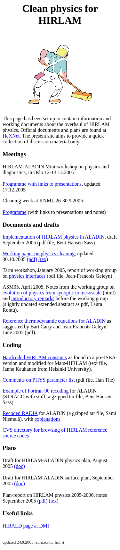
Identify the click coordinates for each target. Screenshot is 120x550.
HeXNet (11, 136)
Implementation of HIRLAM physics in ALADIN (54, 237)
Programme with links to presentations (42, 184)
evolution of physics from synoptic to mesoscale (52, 292)
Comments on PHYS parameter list (39, 380)
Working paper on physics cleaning (39, 253)
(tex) (43, 259)
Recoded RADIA (20, 413)
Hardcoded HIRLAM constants (35, 357)
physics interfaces (27, 276)
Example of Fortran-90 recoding (36, 390)
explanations (47, 419)
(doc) (19, 466)
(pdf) (32, 259)
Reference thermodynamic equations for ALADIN (54, 321)
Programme (15, 212)
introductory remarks (32, 298)
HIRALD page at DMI (26, 526)
